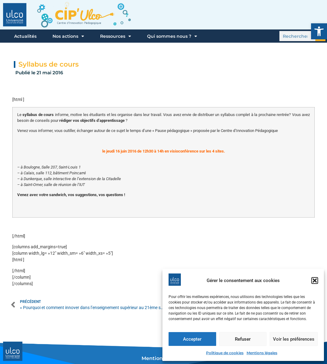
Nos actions (68, 36)
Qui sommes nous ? (172, 36)
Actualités (25, 36)
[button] (319, 31)
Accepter (192, 339)
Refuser (243, 339)
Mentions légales (262, 352)
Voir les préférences (293, 339)
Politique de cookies (224, 352)
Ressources (115, 36)
